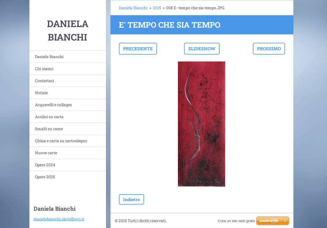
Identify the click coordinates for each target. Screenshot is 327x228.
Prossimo (269, 48)
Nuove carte (46, 152)
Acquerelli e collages (53, 104)
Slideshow (201, 48)
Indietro (131, 199)
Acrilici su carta (49, 116)
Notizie (41, 92)
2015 (157, 7)
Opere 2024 (45, 164)
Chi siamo (44, 68)
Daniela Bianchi (49, 56)
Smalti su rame (49, 128)
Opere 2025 (45, 176)
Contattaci (44, 80)
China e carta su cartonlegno (61, 140)
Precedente (138, 48)
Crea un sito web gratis (236, 221)
